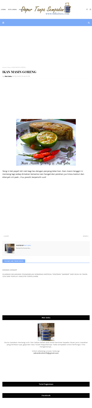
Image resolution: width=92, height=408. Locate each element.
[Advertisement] (46, 46)
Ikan (9, 67)
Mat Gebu (8, 76)
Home (4, 67)
